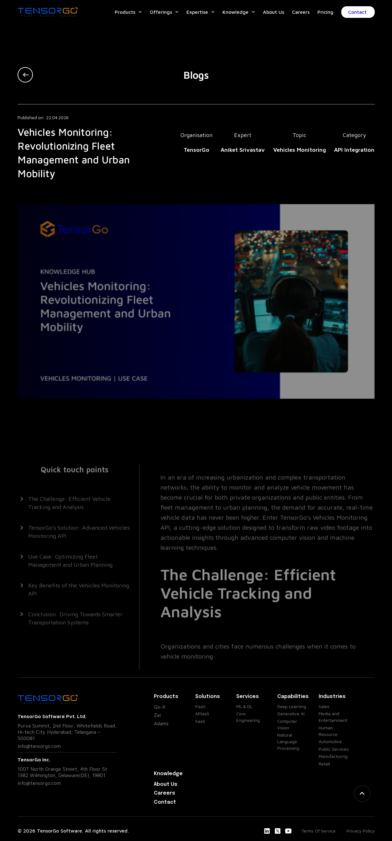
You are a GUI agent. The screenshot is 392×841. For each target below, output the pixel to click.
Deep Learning (291, 706)
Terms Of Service (318, 830)
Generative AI (291, 713)
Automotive (330, 741)
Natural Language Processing (288, 741)
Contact (361, 12)
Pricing (325, 12)
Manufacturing (333, 756)
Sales (324, 706)
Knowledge (235, 12)
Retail (324, 763)
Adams (161, 723)
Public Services (334, 749)
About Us (273, 12)
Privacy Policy (361, 830)
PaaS (200, 706)
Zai (157, 715)
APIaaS (202, 713)
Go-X (159, 707)
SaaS (200, 721)
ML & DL (244, 706)
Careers (301, 12)
